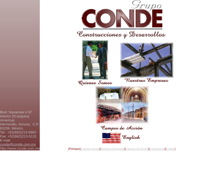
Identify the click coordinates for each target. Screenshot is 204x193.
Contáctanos (156, 148)
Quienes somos (90, 148)
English (170, 148)
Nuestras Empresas (112, 148)
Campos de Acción (137, 148)
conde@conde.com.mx (18, 144)
